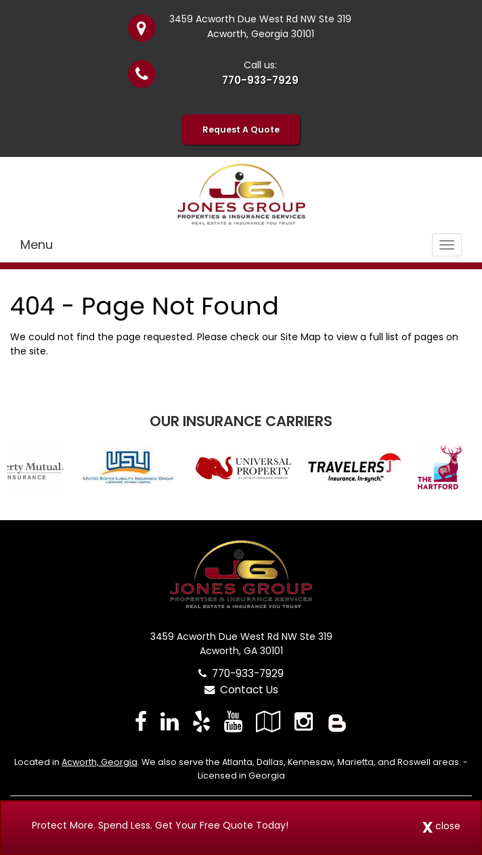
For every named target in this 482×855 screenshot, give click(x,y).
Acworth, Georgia (99, 762)
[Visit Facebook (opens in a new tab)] (141, 721)
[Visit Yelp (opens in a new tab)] (201, 721)
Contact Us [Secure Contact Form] (241, 690)
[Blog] (337, 721)
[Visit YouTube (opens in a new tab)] (233, 721)
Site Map (300, 337)
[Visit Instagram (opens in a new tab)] (304, 721)
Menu (36, 244)
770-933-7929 (260, 80)
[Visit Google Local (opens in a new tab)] (268, 721)
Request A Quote (241, 129)
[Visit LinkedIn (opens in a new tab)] (169, 721)
